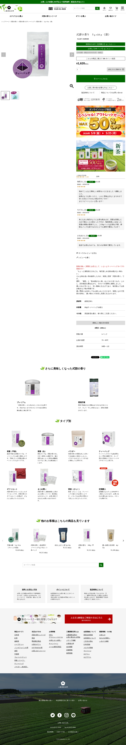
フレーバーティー (20, 657)
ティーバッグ (19, 663)
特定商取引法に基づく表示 (65, 700)
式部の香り (14, 21)
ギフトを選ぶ (81, 16)
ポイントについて (63, 589)
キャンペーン (53, 643)
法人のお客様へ (104, 638)
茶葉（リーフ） (19, 660)
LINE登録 (87, 644)
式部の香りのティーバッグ (27, 21)
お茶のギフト (36, 644)
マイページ (87, 651)
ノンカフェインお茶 (21, 648)
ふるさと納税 (104, 641)
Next (72, 54)
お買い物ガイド (110, 16)
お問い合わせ (82, 700)
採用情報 (69, 653)
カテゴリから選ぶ (16, 16)
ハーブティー (19, 644)
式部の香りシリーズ (49, 16)
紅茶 (15, 638)
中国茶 (16, 654)
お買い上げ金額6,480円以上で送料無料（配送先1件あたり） (63, 2)
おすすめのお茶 (37, 648)
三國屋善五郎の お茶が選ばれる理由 (73, 636)
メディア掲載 (71, 640)
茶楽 (33, 638)
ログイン (87, 654)
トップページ (5, 21)
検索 (97, 8)
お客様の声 (70, 643)
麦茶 (15, 651)
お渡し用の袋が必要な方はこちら (100, 88)
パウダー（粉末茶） (21, 667)
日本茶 (16, 635)
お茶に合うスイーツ (39, 651)
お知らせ (102, 635)
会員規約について (90, 638)
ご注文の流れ (88, 641)
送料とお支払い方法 (29, 589)
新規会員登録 (88, 635)
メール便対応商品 (55, 647)
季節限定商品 (36, 641)
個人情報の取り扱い (46, 700)
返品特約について (88, 93)
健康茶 (16, 641)
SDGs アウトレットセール (56, 636)
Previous (3, 54)
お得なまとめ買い (55, 640)
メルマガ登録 (88, 648)
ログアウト (87, 657)
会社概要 (69, 647)
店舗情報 (69, 650)
